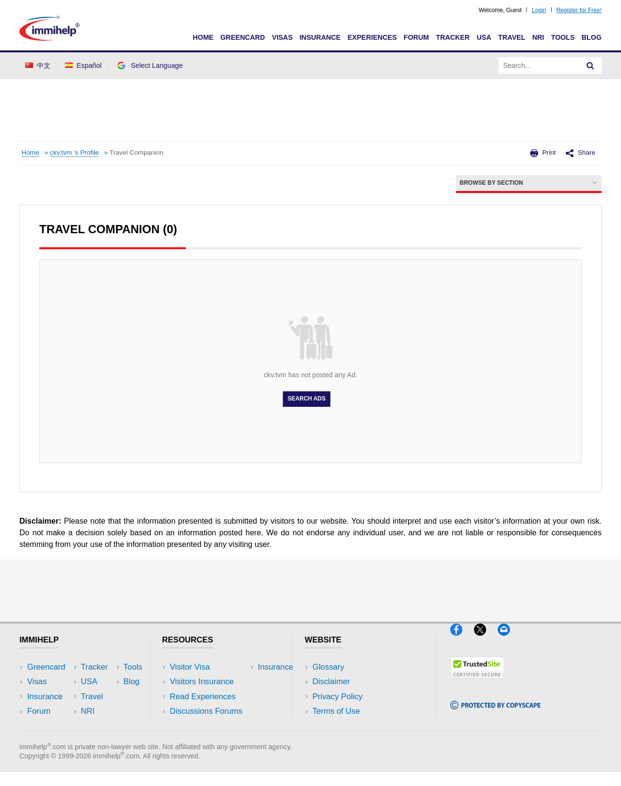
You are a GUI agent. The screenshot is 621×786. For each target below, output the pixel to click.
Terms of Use (336, 711)
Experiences (371, 37)
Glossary (328, 667)
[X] (486, 639)
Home (203, 37)
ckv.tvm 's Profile (74, 152)
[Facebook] (462, 639)
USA (483, 37)
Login (539, 10)
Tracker (453, 37)
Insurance (320, 37)
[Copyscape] (495, 713)
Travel (511, 37)
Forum (416, 37)
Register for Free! (579, 10)
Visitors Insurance (202, 681)
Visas (282, 37)
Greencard (242, 37)
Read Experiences (203, 696)
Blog (592, 37)
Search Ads (307, 399)
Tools (563, 37)
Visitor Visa (190, 667)
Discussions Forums (206, 711)
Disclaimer (331, 681)
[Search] (590, 65)
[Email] (508, 639)
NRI (538, 37)
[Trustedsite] (477, 683)
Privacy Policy (337, 696)
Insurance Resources (208, 725)
